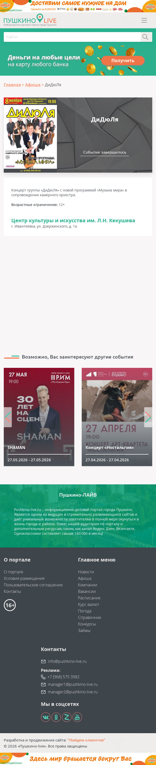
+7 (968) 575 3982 (63, 677)
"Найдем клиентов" (86, 739)
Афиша (84, 578)
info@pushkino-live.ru (67, 661)
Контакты (12, 591)
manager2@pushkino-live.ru (73, 692)
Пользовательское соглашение (33, 585)
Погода (84, 611)
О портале (13, 572)
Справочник (89, 617)
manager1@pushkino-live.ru (73, 684)
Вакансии (87, 591)
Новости (86, 572)
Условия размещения (24, 578)
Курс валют (88, 604)
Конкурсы (87, 624)
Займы (84, 630)
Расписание (89, 598)
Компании (87, 585)
